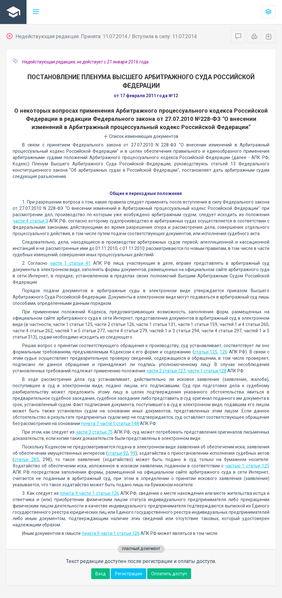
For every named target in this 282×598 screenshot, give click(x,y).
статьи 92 (118, 453)
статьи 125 (206, 351)
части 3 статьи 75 (94, 432)
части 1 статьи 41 (70, 263)
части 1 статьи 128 (206, 370)
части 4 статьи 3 (30, 220)
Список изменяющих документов (141, 136)
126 (223, 351)
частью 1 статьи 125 (247, 465)
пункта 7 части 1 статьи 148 (110, 423)
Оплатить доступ (169, 573)
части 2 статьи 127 (165, 370)
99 (132, 453)
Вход (100, 573)
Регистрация (128, 573)
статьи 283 (26, 459)
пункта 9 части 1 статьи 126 (89, 493)
